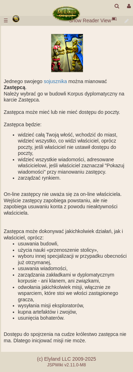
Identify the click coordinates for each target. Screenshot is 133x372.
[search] (117, 6)
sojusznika (55, 81)
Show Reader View (90, 20)
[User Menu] (128, 6)
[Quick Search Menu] (117, 6)
